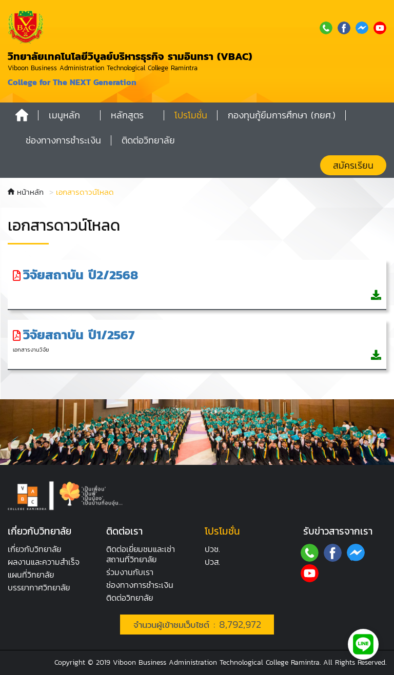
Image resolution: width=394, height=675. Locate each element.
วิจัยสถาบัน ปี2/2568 (80, 274)
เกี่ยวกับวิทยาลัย (34, 549)
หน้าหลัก (26, 192)
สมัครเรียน (353, 165)
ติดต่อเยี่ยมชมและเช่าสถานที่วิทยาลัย (140, 554)
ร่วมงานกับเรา (129, 572)
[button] (69, 115)
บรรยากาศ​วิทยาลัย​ (39, 587)
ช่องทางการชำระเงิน (139, 585)
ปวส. (212, 562)
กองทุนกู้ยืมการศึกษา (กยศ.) (282, 115)
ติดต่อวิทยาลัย (129, 597)
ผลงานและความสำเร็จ (44, 562)
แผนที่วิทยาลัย (31, 574)
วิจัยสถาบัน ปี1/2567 (78, 334)
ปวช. (212, 549)
